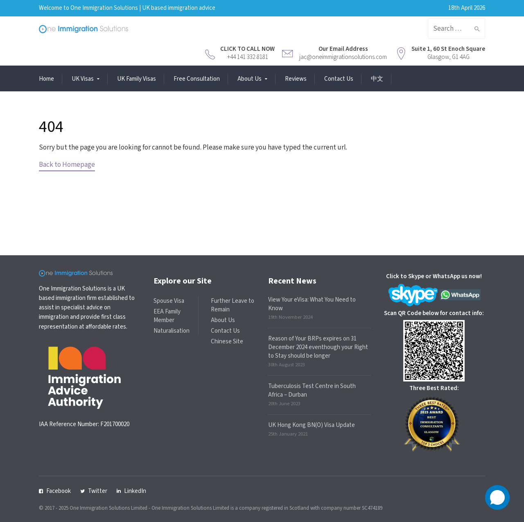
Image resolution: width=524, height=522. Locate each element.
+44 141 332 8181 (247, 57)
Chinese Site (227, 341)
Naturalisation (172, 331)
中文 (377, 79)
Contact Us (338, 79)
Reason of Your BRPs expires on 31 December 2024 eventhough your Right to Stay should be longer (318, 347)
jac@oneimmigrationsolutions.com (343, 57)
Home (46, 79)
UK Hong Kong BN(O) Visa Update (311, 425)
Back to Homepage (67, 165)
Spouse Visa (169, 301)
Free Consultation (197, 79)
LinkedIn (135, 491)
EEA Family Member (167, 316)
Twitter (97, 491)
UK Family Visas (136, 79)
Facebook (58, 491)
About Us (249, 79)
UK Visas (83, 79)
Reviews (296, 79)
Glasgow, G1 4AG (448, 57)
